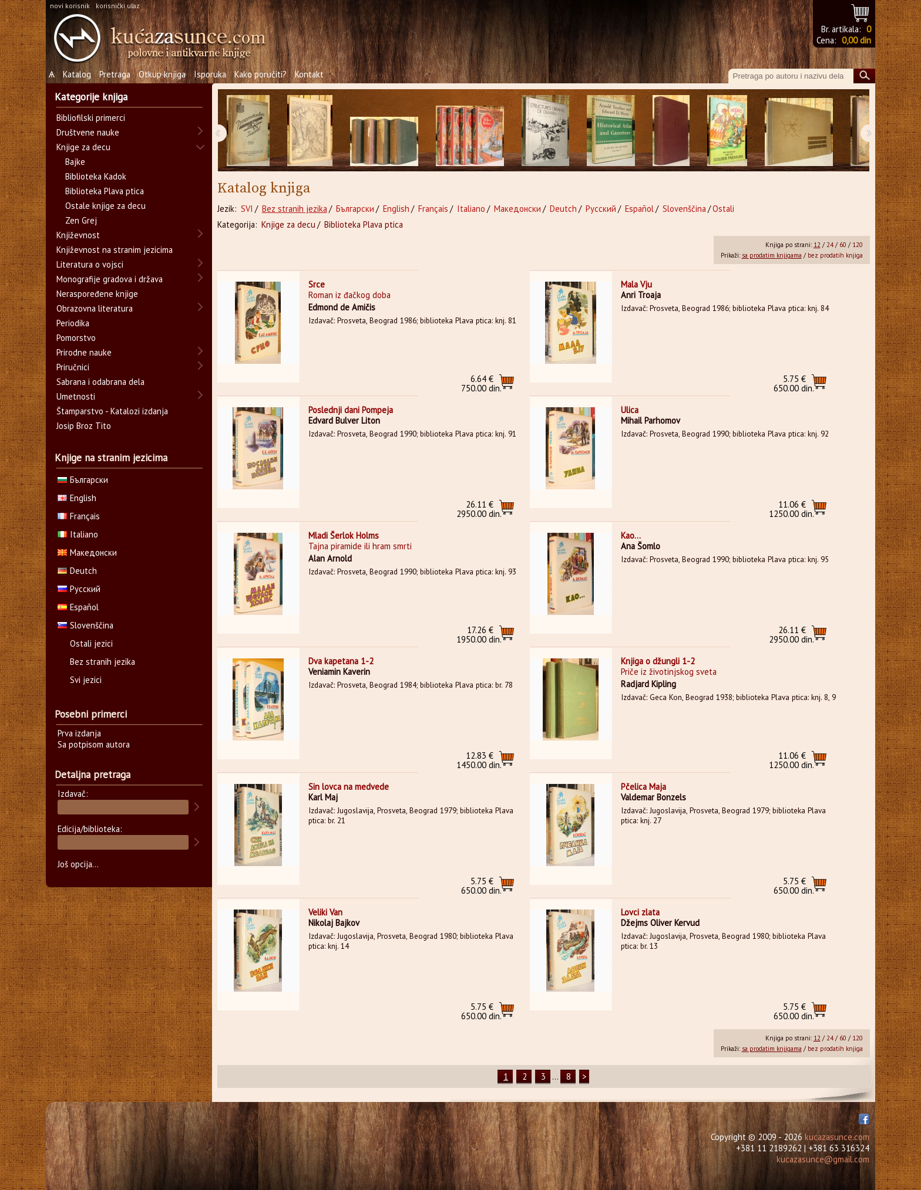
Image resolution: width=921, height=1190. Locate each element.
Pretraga (114, 74)
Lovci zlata (640, 912)
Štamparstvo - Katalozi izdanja (112, 411)
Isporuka (210, 74)
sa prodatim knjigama (772, 255)
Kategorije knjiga (91, 96)
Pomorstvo (76, 337)
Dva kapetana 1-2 (341, 661)
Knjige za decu (288, 224)
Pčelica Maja (643, 786)
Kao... (631, 535)
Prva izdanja (79, 733)
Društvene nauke (87, 132)
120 (857, 245)
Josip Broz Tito (83, 425)
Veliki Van (325, 912)
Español (639, 208)
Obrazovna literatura (94, 308)
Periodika (72, 323)
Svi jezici (86, 679)
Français (433, 208)
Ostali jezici (91, 643)
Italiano (471, 208)
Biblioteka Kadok (95, 176)
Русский (601, 208)
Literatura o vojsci (89, 264)
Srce (316, 284)
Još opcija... (78, 864)
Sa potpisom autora (94, 744)
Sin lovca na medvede (348, 786)
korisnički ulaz (118, 5)
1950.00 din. (479, 634)
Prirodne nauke (84, 352)
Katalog (77, 74)
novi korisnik (70, 5)
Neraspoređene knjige (97, 293)
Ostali (723, 208)
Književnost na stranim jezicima (114, 249)
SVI (247, 208)
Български (355, 208)
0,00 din (856, 40)
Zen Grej (81, 220)
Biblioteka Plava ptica (363, 224)
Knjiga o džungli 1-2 (658, 661)
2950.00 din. (479, 509)
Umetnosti (75, 396)
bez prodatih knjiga (835, 255)
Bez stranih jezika (294, 208)
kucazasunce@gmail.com (823, 1159)
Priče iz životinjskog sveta (669, 671)
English (396, 208)
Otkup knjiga (162, 74)
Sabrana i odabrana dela (100, 381)
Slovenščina (684, 208)
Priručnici (72, 367)
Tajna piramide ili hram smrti (360, 546)
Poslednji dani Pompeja (350, 409)
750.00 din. (481, 383)
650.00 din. (794, 383)
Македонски (517, 208)
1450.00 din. (479, 760)
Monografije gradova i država (109, 279)
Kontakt (309, 74)
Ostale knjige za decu (105, 205)
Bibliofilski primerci (90, 117)
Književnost (78, 235)
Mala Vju (636, 284)
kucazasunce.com (837, 1136)
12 (817, 245)
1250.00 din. (791, 509)
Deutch (563, 208)
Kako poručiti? (260, 74)
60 (842, 245)
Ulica (629, 409)
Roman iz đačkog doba (349, 294)
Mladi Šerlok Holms (343, 535)
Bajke (75, 161)
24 (829, 245)
